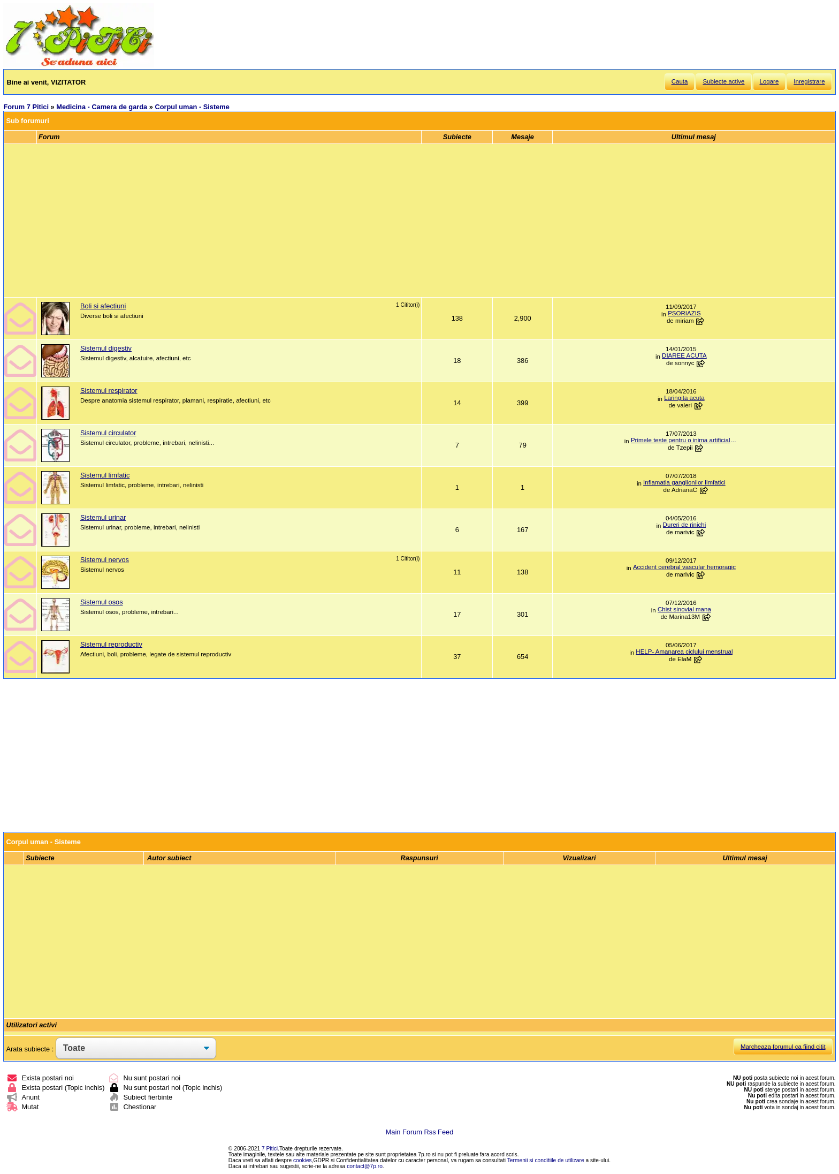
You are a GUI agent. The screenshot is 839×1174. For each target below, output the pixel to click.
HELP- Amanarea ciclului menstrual (684, 651)
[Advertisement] (419, 221)
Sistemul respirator (109, 391)
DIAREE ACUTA (684, 355)
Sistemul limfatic (104, 475)
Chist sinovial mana (684, 609)
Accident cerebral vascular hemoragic (684, 567)
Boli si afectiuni (103, 306)
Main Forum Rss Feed (420, 1132)
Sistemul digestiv (106, 348)
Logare (769, 81)
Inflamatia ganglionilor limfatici (684, 482)
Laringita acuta (684, 398)
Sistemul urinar (103, 517)
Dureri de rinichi (684, 524)
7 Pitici (270, 1149)
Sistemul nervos (104, 560)
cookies (302, 1160)
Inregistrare (809, 81)
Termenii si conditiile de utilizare (545, 1160)
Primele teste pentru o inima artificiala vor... (684, 440)
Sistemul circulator (108, 433)
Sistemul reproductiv (111, 644)
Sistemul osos (101, 602)
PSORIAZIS (684, 313)
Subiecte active (723, 81)
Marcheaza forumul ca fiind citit (783, 1046)
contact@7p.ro (365, 1166)
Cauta (680, 81)
